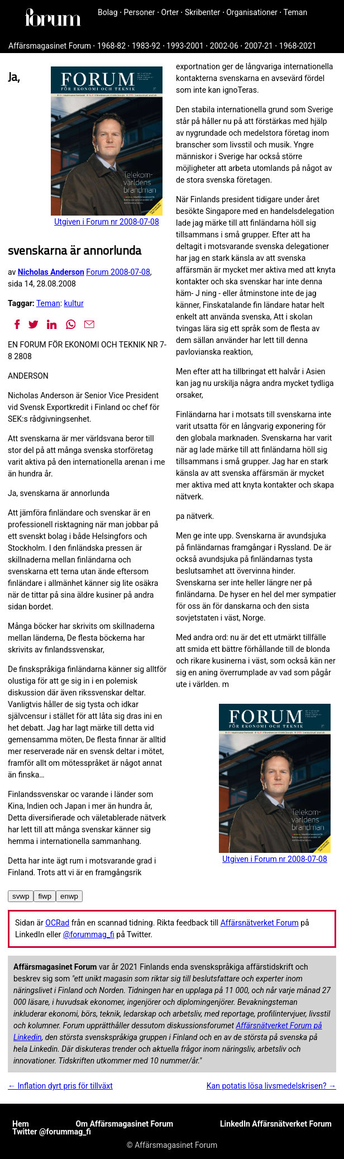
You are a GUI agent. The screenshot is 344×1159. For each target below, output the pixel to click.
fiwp (44, 896)
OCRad (57, 922)
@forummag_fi (88, 934)
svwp (20, 896)
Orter (170, 12)
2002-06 (224, 45)
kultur (74, 303)
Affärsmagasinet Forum (49, 45)
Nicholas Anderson (51, 272)
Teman (295, 12)
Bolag (108, 12)
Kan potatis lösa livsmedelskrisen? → (271, 1085)
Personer (139, 12)
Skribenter (202, 12)
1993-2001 (185, 45)
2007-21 (259, 45)
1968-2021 (298, 45)
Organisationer (252, 12)
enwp (69, 896)
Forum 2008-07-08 (118, 272)
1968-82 (111, 45)
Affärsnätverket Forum (260, 922)
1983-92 (146, 45)
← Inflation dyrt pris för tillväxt (60, 1085)
